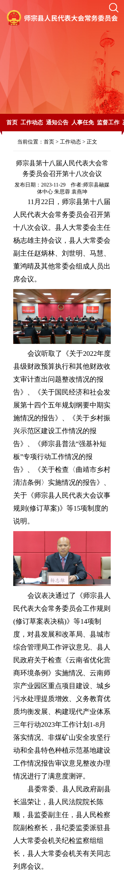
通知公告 (57, 122)
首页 (12, 122)
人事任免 (82, 122)
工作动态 (32, 122)
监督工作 (108, 122)
